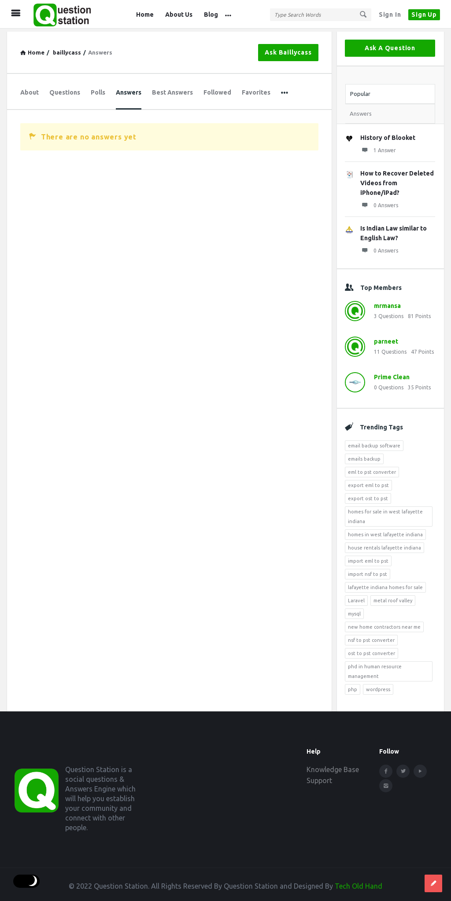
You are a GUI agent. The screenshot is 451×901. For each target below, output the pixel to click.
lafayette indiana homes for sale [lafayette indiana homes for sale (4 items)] (385, 584)
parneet (386, 338)
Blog (211, 14)
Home (145, 14)
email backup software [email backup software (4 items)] (374, 442)
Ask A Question (390, 44)
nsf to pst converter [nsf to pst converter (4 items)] (371, 637)
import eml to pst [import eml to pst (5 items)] (368, 557)
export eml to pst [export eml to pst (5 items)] (368, 482)
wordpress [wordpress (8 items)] (378, 686)
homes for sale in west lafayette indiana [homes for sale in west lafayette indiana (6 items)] (385, 513)
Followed (217, 89)
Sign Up (424, 14)
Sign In (390, 14)
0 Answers (379, 201)
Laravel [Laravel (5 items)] (356, 597)
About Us (178, 14)
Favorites (256, 89)
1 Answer (378, 146)
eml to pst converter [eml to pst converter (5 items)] (372, 469)
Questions (64, 89)
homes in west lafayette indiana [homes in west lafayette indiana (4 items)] (385, 531)
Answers (128, 89)
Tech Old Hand (358, 883)
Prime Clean (392, 373)
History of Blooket (387, 134)
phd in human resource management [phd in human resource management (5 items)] (375, 668)
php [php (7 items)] (352, 686)
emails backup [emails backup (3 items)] (364, 455)
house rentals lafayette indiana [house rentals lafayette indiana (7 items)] (384, 544)
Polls (98, 89)
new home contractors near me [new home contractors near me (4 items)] (384, 623)
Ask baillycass (288, 49)
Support (319, 777)
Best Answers (172, 89)
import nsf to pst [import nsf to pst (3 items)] (367, 571)
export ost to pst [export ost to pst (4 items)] (368, 495)
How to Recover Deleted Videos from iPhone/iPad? (397, 180)
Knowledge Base (333, 766)
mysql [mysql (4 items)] (354, 610)
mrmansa (387, 302)
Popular (360, 91)
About (29, 89)
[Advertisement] (169, 231)
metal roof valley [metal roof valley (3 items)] (392, 597)
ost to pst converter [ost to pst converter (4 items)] (371, 650)
